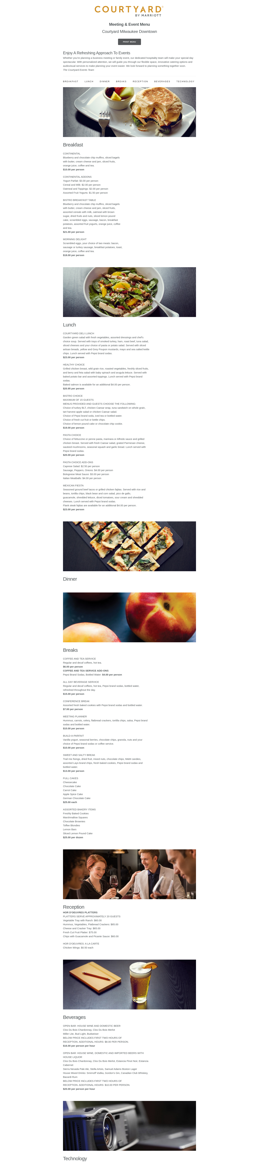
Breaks (121, 81)
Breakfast (70, 81)
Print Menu (129, 42)
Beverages (162, 81)
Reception (140, 81)
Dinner (105, 81)
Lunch (89, 81)
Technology (186, 81)
